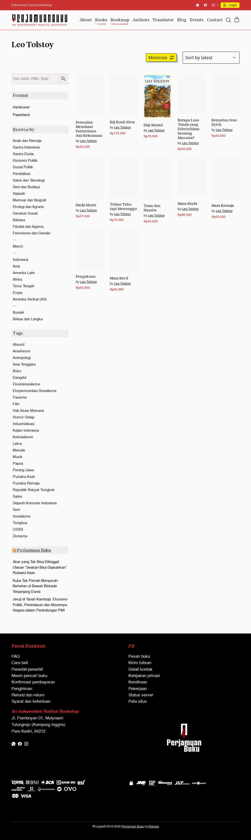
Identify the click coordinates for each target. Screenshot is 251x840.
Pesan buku (139, 656)
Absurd (18, 344)
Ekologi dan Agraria (28, 207)
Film (16, 404)
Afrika (17, 279)
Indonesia (20, 260)
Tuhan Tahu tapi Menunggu (123, 206)
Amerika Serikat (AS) (30, 299)
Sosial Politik (23, 167)
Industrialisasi (24, 424)
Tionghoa (20, 523)
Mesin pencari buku (29, 676)
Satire (17, 496)
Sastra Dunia (23, 154)
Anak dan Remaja (27, 141)
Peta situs (137, 701)
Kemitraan (137, 682)
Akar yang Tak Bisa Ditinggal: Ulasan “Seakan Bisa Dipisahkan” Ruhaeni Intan (40, 567)
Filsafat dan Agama (28, 227)
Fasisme (20, 397)
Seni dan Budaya (26, 187)
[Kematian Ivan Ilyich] (225, 93)
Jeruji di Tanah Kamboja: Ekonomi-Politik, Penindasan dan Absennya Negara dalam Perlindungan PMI (40, 605)
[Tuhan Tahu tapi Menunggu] (124, 178)
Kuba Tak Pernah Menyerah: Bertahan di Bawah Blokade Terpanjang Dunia (35, 586)
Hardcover (21, 107)
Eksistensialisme (26, 384)
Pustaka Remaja (26, 483)
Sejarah (19, 194)
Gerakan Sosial (25, 213)
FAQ (16, 656)
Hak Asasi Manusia (28, 411)
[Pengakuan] (90, 250)
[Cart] (236, 20)
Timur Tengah (23, 286)
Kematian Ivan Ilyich (224, 122)
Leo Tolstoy (88, 140)
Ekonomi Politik (25, 160)
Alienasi (153, 826)
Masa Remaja (223, 205)
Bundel (18, 312)
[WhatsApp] (197, 5)
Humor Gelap (23, 417)
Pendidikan (21, 174)
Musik (18, 457)
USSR (18, 529)
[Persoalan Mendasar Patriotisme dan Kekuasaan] (90, 94)
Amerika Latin (24, 273)
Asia (16, 266)
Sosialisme (21, 516)
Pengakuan (86, 276)
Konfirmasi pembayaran (33, 682)
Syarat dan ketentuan (31, 701)
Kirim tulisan (139, 663)
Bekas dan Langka (28, 319)
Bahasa (19, 220)
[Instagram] (213, 5)
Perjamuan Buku (34, 550)
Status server (140, 695)
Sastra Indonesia (26, 147)
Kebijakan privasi (144, 676)
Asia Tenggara (24, 364)
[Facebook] (205, 5)
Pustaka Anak (24, 477)
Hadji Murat (86, 205)
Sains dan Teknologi (29, 180)
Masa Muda (187, 203)
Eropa (17, 293)
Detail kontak (140, 669)
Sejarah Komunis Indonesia (35, 503)
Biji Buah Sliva (122, 122)
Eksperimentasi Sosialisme (34, 391)
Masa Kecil (119, 278)
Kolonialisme (23, 437)
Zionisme (20, 536)
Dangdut (19, 378)
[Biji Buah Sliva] (124, 94)
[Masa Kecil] (124, 251)
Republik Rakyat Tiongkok (34, 490)
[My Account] (230, 5)
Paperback (21, 115)
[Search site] (228, 20)
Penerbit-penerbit (27, 669)
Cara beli (20, 663)
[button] (161, 57)
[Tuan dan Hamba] (158, 179)
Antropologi (22, 358)
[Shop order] (211, 58)
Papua (18, 463)
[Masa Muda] (192, 177)
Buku (17, 371)
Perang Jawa (23, 470)
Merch (18, 246)
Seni (16, 510)
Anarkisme (21, 351)
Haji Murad (153, 125)
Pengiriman (22, 689)
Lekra (17, 444)
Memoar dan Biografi (29, 200)
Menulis (19, 450)
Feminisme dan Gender (31, 233)
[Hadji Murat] (90, 178)
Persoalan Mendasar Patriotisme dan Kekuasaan (89, 129)
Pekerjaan (137, 689)
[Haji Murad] (158, 96)
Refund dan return (28, 695)
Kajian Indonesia (26, 430)
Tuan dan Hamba (152, 208)
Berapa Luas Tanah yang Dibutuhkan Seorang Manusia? (189, 129)
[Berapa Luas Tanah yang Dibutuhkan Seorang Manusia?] (192, 93)
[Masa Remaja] (225, 178)
